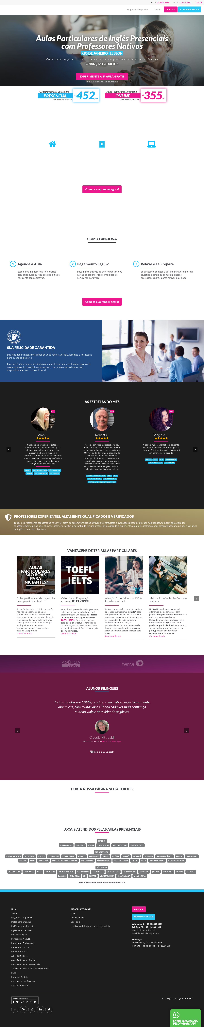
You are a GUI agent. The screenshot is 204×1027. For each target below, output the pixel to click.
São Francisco (120, 845)
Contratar (170, 9)
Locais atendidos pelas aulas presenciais (90, 926)
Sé (84, 876)
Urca (143, 860)
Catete (41, 856)
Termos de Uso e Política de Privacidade (30, 968)
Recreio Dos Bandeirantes (64, 860)
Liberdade (168, 872)
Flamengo (94, 856)
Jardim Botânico (164, 856)
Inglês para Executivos (21, 930)
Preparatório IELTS (20, 951)
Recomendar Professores (23, 981)
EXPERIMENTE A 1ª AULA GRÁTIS (102, 76)
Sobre (14, 913)
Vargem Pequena (176, 860)
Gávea (106, 856)
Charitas (80, 845)
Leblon (22, 860)
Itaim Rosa (74, 876)
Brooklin (50, 872)
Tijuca (134, 860)
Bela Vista (28, 872)
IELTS (75, 601)
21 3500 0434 (163, 2)
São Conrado (103, 860)
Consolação (113, 872)
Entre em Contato (19, 977)
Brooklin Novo (66, 872)
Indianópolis (129, 872)
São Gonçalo (136, 845)
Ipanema (149, 856)
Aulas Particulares (19, 955)
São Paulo (102, 867)
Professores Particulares (22, 943)
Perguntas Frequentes (137, 9)
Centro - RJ (53, 856)
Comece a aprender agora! (102, 189)
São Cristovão (121, 860)
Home (14, 909)
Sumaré (92, 876)
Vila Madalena (107, 876)
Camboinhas (66, 845)
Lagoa (179, 856)
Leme (32, 860)
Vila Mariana (124, 876)
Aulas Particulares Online (23, 960)
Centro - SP (98, 872)
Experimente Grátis (189, 9)
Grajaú (126, 856)
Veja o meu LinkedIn (104, 752)
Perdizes (191, 872)
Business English (19, 934)
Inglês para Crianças (21, 922)
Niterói (101, 841)
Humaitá (137, 856)
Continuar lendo (24, 633)
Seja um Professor (19, 985)
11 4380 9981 (185, 2)
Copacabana (68, 856)
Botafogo (30, 856)
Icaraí (91, 845)
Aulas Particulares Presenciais (25, 964)
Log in (199, 2)
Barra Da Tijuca (13, 856)
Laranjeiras (191, 856)
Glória (115, 856)
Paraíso (62, 876)
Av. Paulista (14, 872)
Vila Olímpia (139, 876)
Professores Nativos (20, 938)
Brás (39, 872)
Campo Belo (83, 872)
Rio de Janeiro (102, 852)
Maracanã (43, 860)
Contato (157, 9)
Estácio (81, 856)
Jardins (155, 872)
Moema (179, 872)
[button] (9, 449)
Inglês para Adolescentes (23, 926)
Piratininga (103, 845)
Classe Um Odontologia (111, 741)
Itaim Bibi (144, 872)
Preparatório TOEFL (20, 947)
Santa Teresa (87, 860)
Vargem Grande (157, 860)
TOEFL (85, 601)
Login (13, 972)
